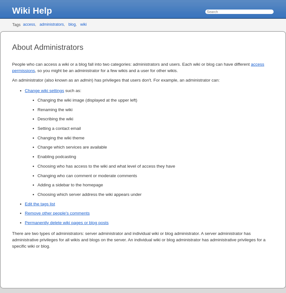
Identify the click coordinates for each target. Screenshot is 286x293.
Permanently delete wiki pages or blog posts (67, 222)
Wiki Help (32, 11)
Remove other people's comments (57, 213)
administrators (52, 24)
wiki (83, 24)
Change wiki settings (44, 90)
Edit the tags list (40, 204)
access (29, 24)
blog (72, 24)
